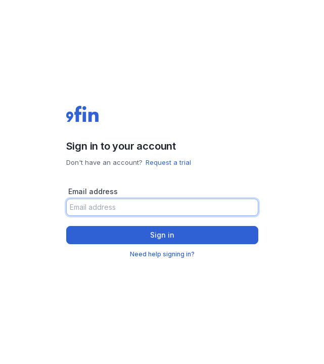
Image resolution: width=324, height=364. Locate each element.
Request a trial (168, 162)
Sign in (162, 235)
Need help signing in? (162, 254)
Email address (93, 191)
